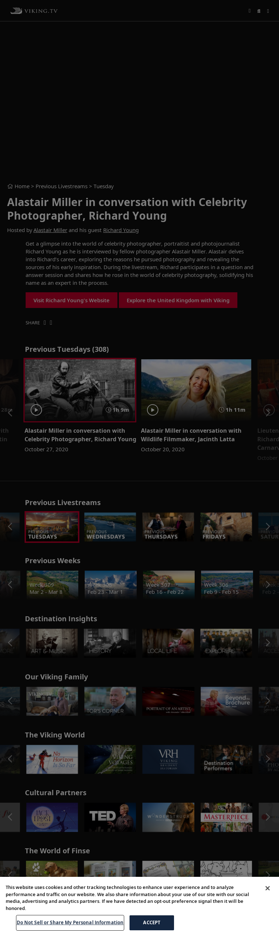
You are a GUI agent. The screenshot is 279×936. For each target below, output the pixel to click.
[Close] (267, 888)
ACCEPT (151, 922)
